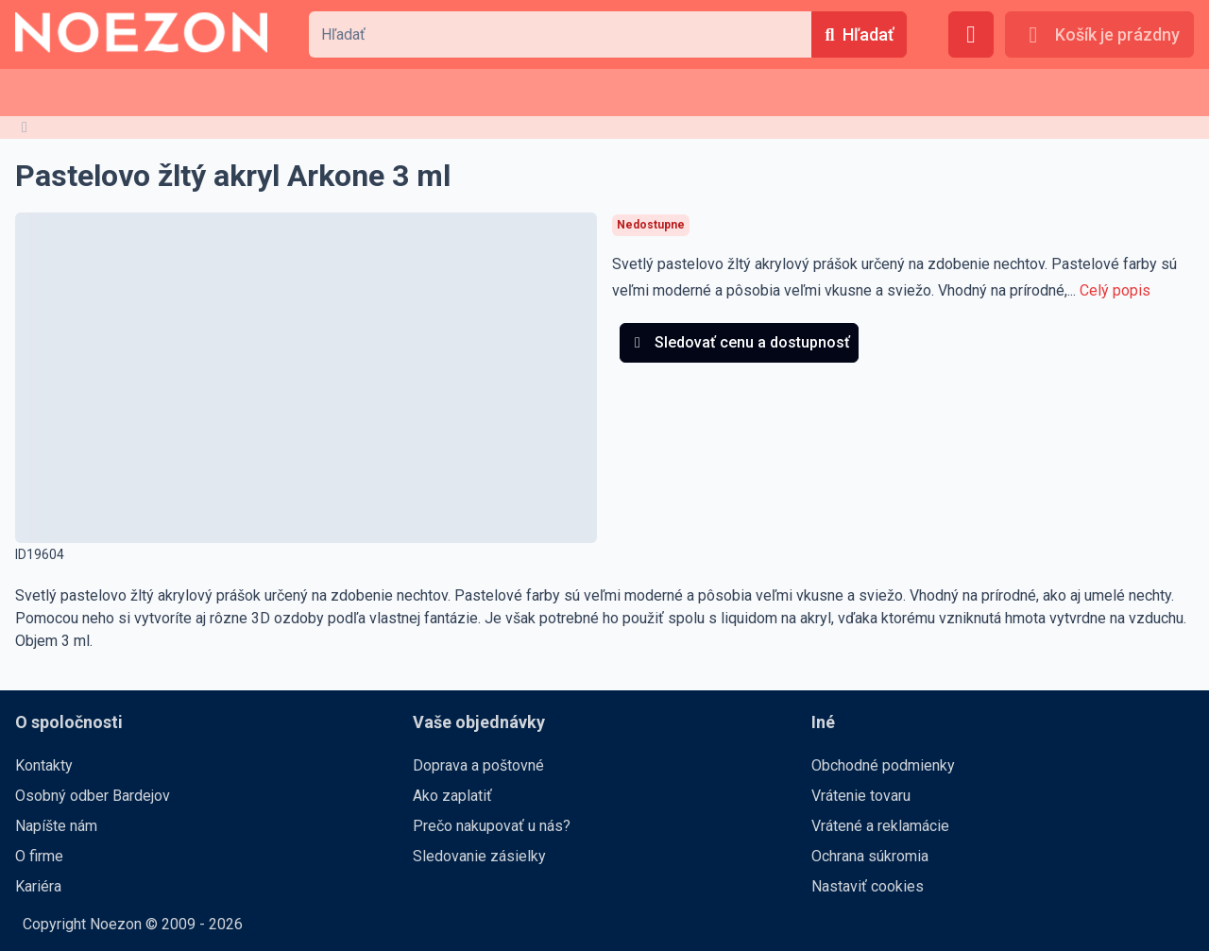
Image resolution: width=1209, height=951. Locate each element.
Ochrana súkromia (869, 856)
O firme (39, 856)
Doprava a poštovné (478, 765)
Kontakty (44, 765)
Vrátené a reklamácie (880, 826)
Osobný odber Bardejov (92, 796)
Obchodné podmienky (883, 765)
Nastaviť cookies (867, 886)
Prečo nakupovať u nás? (491, 826)
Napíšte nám (56, 826)
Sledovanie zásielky (479, 856)
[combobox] (560, 34)
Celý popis (1115, 290)
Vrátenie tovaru (861, 796)
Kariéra (38, 886)
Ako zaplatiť (452, 796)
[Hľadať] (859, 34)
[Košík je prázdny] (1099, 34)
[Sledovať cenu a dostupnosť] (739, 343)
